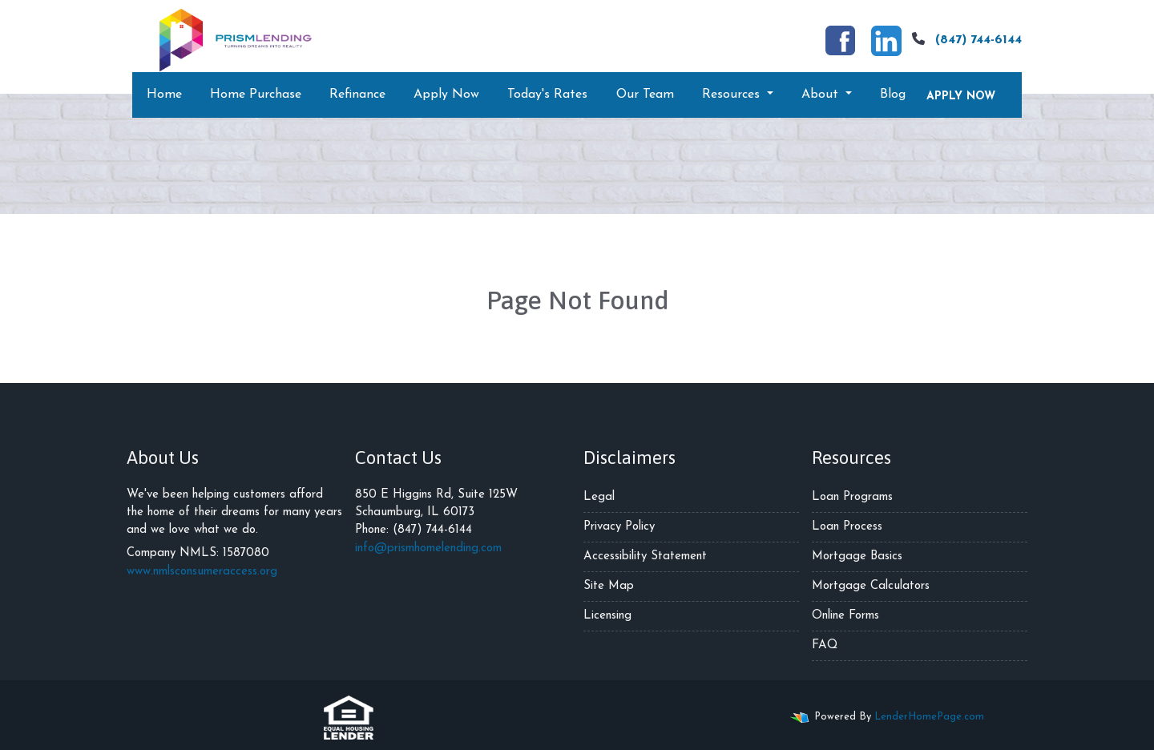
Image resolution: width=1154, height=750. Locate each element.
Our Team (645, 94)
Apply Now (446, 94)
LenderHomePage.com (929, 717)
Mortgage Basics (857, 556)
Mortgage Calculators (871, 586)
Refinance (357, 94)
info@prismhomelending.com (428, 548)
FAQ (824, 645)
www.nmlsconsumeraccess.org (202, 572)
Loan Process (847, 527)
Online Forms (845, 616)
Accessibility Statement (645, 556)
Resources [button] (733, 94)
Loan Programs (852, 497)
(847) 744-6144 (965, 39)
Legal (599, 497)
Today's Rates (547, 94)
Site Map (608, 586)
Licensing (607, 616)
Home (164, 94)
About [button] (821, 94)
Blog (893, 94)
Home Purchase (255, 94)
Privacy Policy (619, 527)
